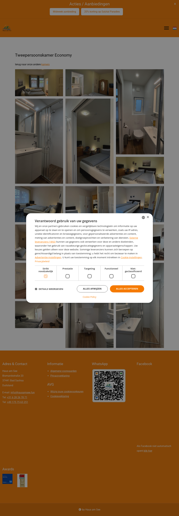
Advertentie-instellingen (48, 257)
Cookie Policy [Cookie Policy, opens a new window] (89, 297)
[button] (49, 289)
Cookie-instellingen (131, 257)
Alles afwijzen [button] (92, 288)
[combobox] (143, 217)
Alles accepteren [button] (127, 288)
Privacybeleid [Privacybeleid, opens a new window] (42, 261)
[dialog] (89, 258)
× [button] (148, 217)
